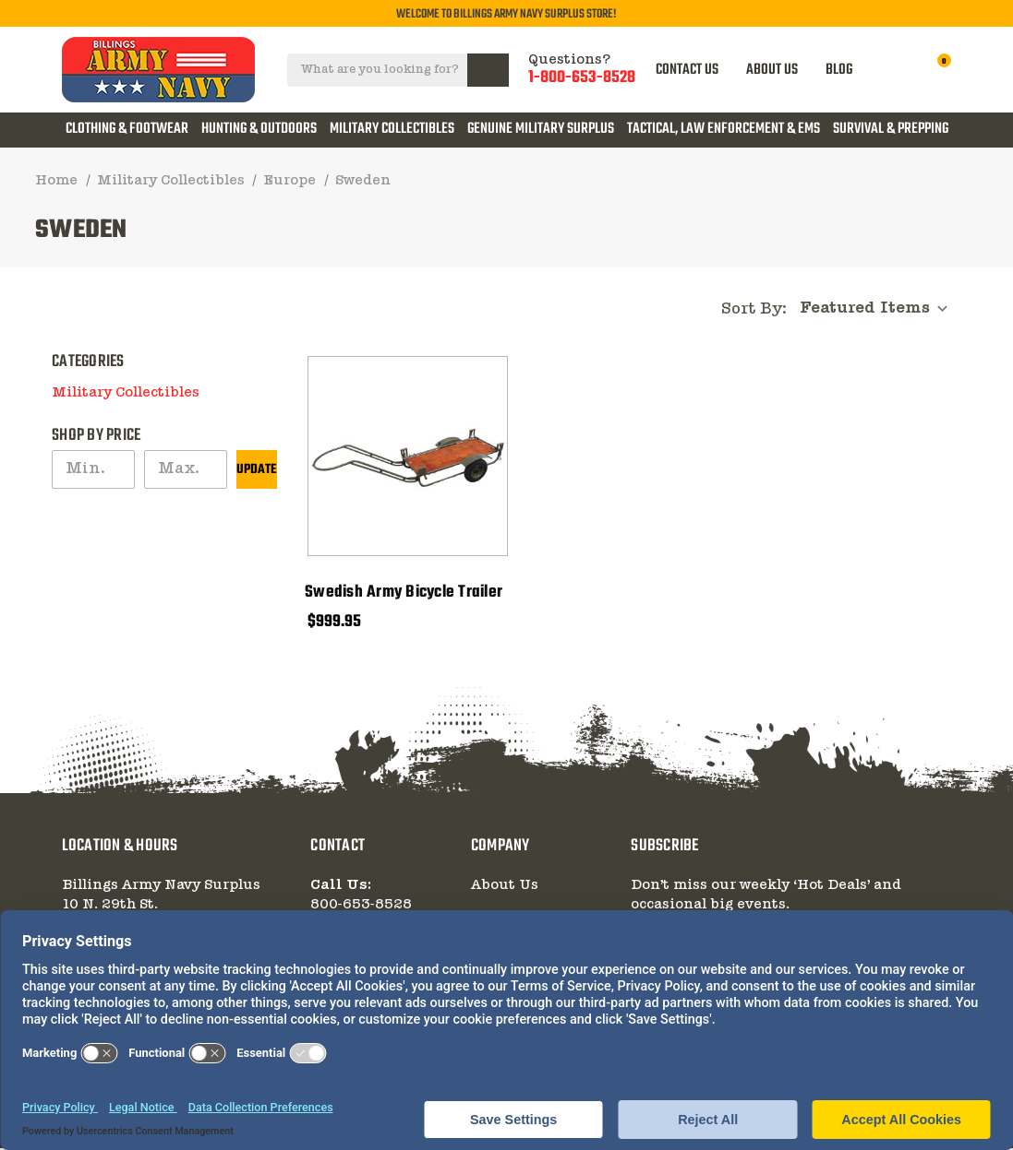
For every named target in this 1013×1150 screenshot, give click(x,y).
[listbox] (879, 309)
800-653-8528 (361, 906)
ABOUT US (774, 69)
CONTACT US (688, 69)
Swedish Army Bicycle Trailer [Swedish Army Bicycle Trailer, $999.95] (403, 595)
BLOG (840, 69)
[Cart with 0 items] (934, 69)
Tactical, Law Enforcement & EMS (723, 129)
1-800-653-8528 (582, 78)
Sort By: (754, 310)
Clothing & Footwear (127, 129)
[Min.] (93, 471)
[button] (272, 388)
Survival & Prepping (890, 129)
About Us (504, 887)
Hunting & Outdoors (259, 129)
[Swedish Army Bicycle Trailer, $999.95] (408, 458)
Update (256, 471)
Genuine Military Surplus (540, 129)
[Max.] (185, 471)
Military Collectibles (392, 129)
